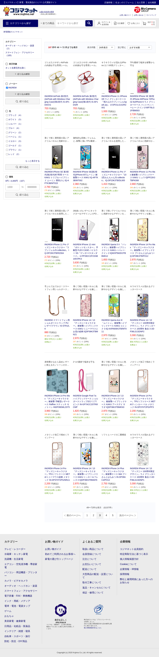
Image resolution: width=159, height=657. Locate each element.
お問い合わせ (138, 15)
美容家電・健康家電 (14, 621)
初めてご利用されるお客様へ (60, 554)
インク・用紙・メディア (17, 601)
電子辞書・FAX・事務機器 (18, 596)
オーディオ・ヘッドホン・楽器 (20, 586)
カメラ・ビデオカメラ (16, 580)
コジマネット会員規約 (131, 549)
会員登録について (91, 554)
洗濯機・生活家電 (13, 559)
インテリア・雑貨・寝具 (17, 631)
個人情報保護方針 (129, 559)
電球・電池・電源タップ (17, 606)
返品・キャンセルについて (96, 587)
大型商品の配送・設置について (97, 576)
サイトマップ (151, 15)
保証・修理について (93, 592)
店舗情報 (108, 2)
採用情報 (124, 574)
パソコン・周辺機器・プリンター (20, 574)
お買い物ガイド (125, 15)
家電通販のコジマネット (13, 32)
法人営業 (141, 2)
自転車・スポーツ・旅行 (17, 636)
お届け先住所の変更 (46, 12)
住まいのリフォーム (124, 2)
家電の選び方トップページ (59, 559)
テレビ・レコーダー (14, 549)
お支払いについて (91, 564)
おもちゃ (9, 616)
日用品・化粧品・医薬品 (17, 626)
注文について (89, 559)
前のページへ (74, 515)
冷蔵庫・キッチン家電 (16, 554)
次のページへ (126, 515)
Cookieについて (128, 564)
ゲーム (7, 611)
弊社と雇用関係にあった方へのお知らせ (136, 581)
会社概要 (152, 2)
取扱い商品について (93, 549)
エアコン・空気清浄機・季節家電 (20, 566)
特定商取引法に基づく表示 (134, 554)
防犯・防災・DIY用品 (15, 641)
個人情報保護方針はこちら (92, 628)
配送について (89, 569)
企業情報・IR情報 (129, 569)
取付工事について (91, 582)
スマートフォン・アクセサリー (20, 591)
